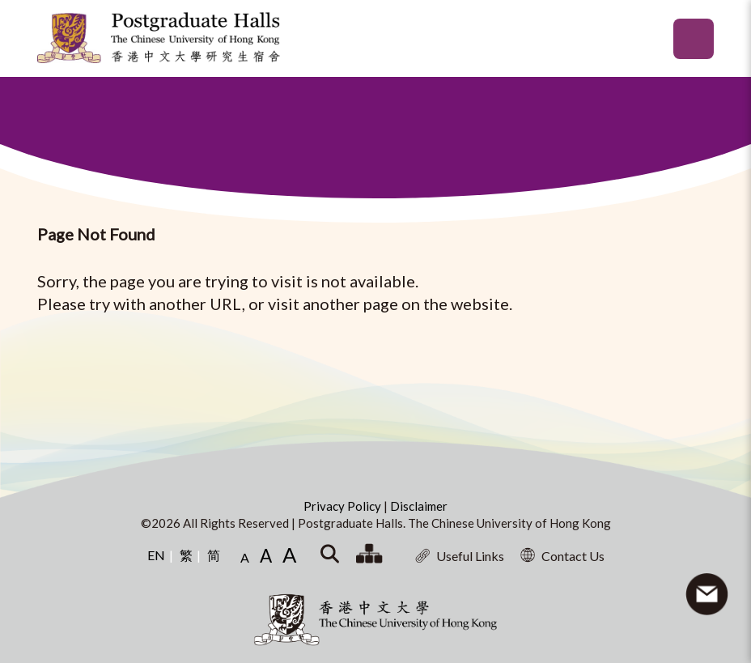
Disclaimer (419, 506)
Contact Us (562, 555)
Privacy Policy (343, 506)
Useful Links (459, 555)
